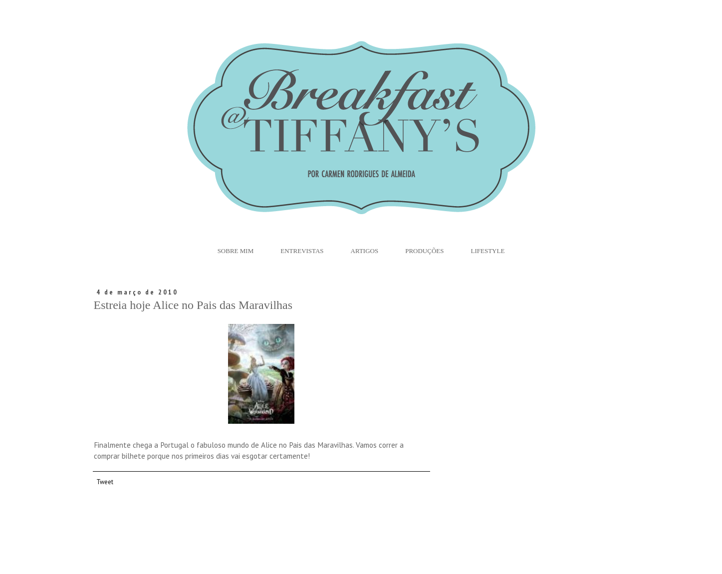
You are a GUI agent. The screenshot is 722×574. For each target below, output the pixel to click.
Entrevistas (301, 251)
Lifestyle (487, 251)
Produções (424, 251)
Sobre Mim (236, 251)
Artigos (365, 251)
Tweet (104, 482)
